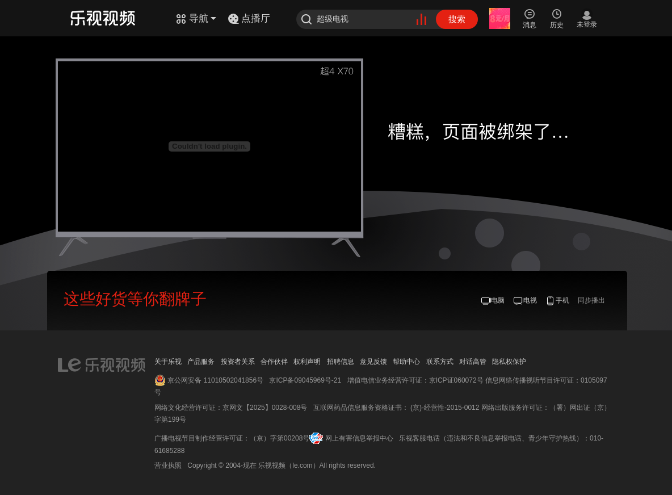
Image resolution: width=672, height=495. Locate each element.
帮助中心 (406, 362)
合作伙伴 (274, 362)
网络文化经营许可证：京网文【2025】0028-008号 (230, 408)
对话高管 (472, 362)
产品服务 (201, 362)
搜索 (456, 19)
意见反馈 (373, 362)
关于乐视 (168, 362)
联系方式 (439, 362)
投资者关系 (238, 362)
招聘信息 (340, 362)
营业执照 (168, 465)
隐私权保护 (509, 362)
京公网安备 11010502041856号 (215, 380)
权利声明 (307, 362)
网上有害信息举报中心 (359, 438)
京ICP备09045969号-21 (305, 380)
